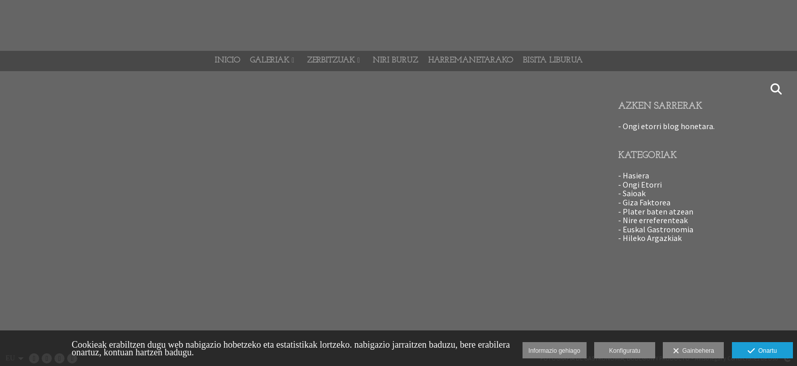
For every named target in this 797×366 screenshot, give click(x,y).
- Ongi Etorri (640, 184)
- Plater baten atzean (655, 211)
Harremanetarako (470, 60)
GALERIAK (269, 60)
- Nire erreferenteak (653, 220)
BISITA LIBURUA (553, 60)
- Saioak (632, 193)
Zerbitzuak (331, 60)
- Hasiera (633, 175)
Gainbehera (693, 351)
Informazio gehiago (554, 350)
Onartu (762, 351)
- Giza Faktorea (644, 202)
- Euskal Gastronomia (655, 229)
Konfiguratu (624, 350)
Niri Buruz (395, 60)
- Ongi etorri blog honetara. (666, 126)
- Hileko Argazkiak (650, 238)
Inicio (227, 60)
